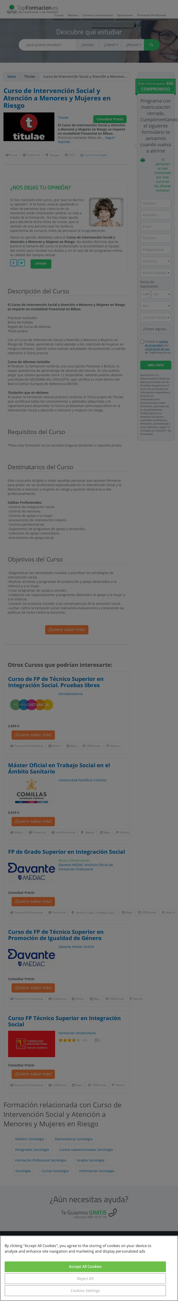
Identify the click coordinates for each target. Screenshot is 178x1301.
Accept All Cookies (85, 1266)
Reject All (85, 1278)
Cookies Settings (85, 1290)
